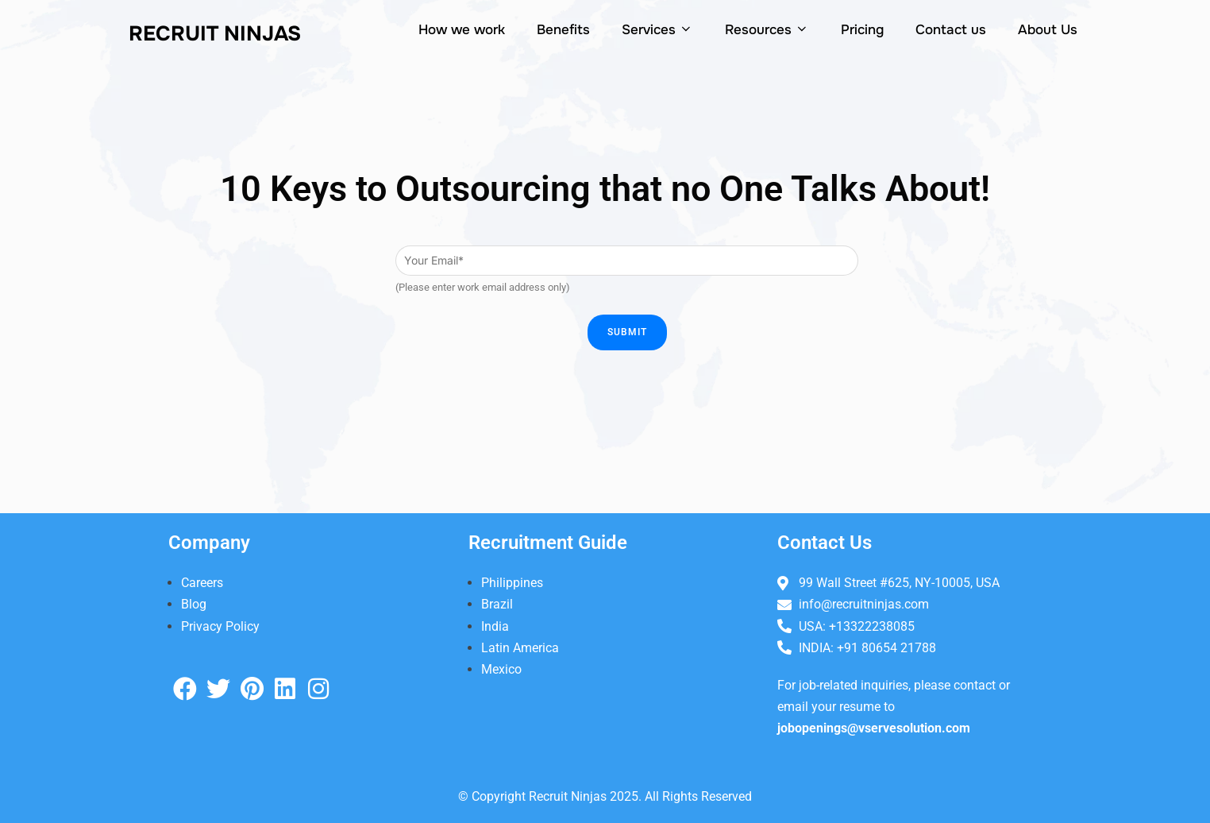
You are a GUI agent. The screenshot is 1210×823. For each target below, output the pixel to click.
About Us (1047, 29)
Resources (767, 29)
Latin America (520, 647)
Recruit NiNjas (215, 34)
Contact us (950, 29)
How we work (461, 29)
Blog (193, 604)
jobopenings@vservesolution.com (873, 728)
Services (657, 29)
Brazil (497, 604)
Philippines (512, 582)
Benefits (563, 29)
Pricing (862, 29)
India (495, 626)
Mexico (501, 669)
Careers (202, 582)
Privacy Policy (220, 626)
